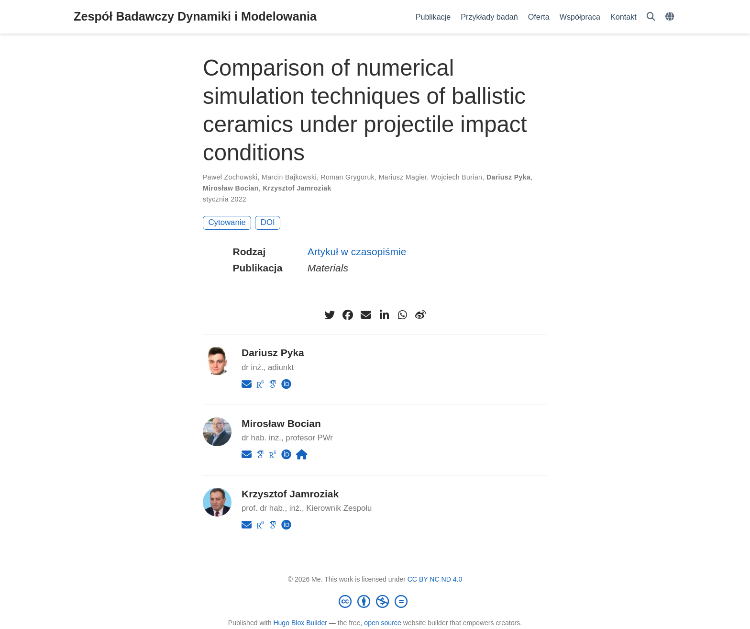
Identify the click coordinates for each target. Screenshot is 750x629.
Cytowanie (227, 222)
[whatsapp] (402, 315)
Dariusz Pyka (508, 177)
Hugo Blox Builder (300, 623)
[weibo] (420, 315)
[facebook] (348, 315)
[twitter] (329, 315)
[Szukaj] (651, 16)
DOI (268, 222)
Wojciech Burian (456, 177)
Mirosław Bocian (231, 188)
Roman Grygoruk (348, 177)
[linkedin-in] (384, 315)
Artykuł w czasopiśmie (357, 251)
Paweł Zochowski (230, 177)
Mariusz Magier (403, 177)
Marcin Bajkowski (289, 177)
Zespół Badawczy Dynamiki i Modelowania (195, 16)
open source (382, 623)
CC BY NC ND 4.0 (435, 579)
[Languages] (670, 16)
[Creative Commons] (375, 601)
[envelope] (366, 315)
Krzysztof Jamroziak (297, 188)
